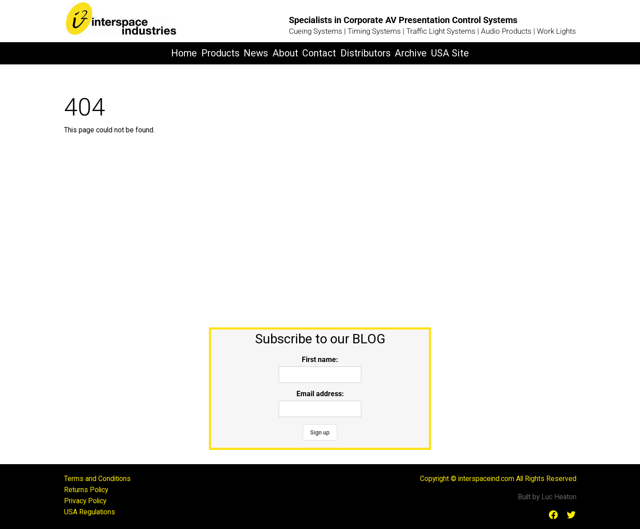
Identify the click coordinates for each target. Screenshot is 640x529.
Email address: (320, 394)
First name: (320, 359)
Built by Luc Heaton (547, 497)
